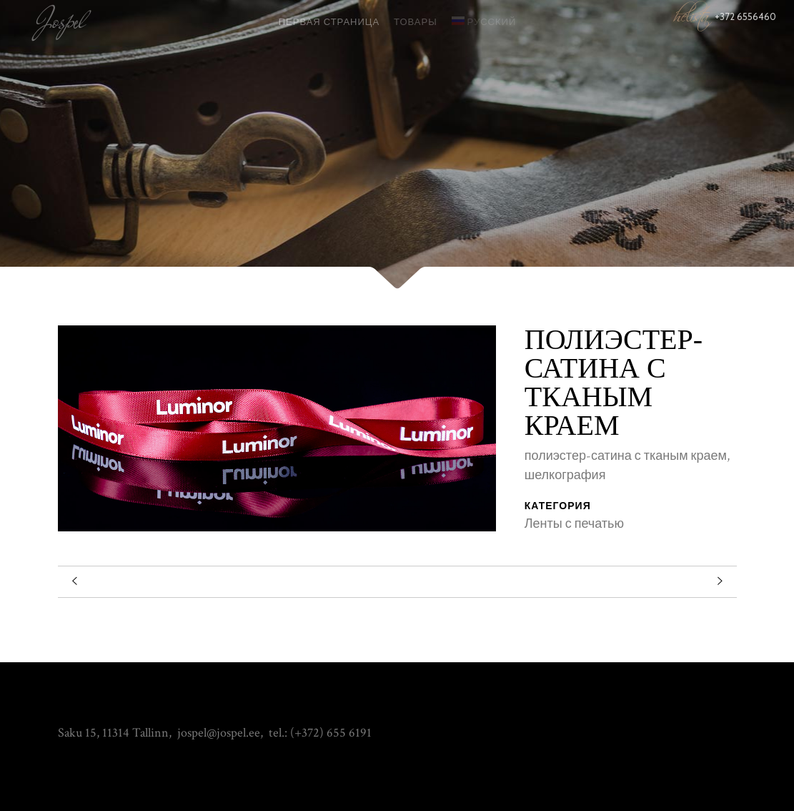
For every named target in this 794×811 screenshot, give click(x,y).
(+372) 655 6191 (331, 732)
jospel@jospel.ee (218, 732)
